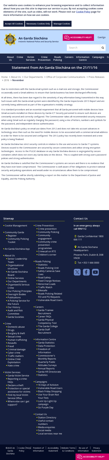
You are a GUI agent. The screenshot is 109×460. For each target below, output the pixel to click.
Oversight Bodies (17, 294)
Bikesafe (42, 290)
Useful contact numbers (45, 422)
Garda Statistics (46, 342)
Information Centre (45, 339)
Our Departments (33, 77)
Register (12, 235)
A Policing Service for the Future (19, 302)
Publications (14, 297)
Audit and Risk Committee (15, 312)
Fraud (11, 346)
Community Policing (48, 232)
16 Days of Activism (48, 384)
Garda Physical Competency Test (47, 321)
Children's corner (47, 254)
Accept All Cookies (14, 23)
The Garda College (48, 326)
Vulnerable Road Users (50, 300)
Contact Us (41, 414)
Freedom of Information (44, 351)
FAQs (28, 448)
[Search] (83, 47)
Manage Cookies (62, 23)
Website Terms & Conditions (68, 449)
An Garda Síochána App (17, 248)
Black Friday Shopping (50, 391)
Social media (44, 430)
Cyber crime (14, 352)
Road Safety (44, 277)
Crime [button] (20, 57)
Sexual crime (14, 336)
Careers (39, 306)
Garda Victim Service (18, 375)
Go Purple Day (45, 407)
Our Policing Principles (20, 291)
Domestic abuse (16, 326)
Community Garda (14, 232)
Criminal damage (17, 349)
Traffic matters (16, 355)
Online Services (16, 278)
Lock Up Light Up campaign (47, 403)
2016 (6, 80)
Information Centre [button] (82, 58)
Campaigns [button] (98, 57)
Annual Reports (46, 368)
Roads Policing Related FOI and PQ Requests (50, 295)
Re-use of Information (83, 449)
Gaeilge (102, 37)
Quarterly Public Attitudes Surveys (47, 363)
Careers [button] (69, 57)
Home (4, 77)
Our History (14, 307)
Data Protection (46, 345)
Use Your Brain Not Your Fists (48, 396)
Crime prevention (47, 228)
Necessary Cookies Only (38, 23)
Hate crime (13, 365)
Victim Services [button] (30, 58)
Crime (8, 323)
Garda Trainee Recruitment (45, 312)
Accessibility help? (81, 37)
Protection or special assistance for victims (19, 390)
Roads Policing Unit (48, 267)
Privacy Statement (96, 449)
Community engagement (45, 237)
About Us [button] (10, 58)
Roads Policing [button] (57, 58)
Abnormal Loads (46, 284)
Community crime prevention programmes (47, 245)
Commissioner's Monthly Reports (47, 357)
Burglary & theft (16, 333)
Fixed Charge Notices (49, 280)
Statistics (43, 264)
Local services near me (50, 433)
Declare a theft (15, 385)
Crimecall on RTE (47, 251)
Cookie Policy (83, 11)
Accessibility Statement (53, 449)
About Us (16, 77)
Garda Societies (16, 316)
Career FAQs (44, 316)
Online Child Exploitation (14, 361)
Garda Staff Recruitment (44, 331)
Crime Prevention (44, 225)
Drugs (11, 330)
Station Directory (47, 417)
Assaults (12, 342)
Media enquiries (46, 427)
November (18, 80)
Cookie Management (16, 225)
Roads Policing (43, 261)
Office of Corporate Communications (65, 77)
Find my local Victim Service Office (18, 396)
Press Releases (96, 77)
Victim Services (12, 372)
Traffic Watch (45, 287)
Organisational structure (16, 267)
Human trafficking (17, 339)
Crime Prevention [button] (44, 58)
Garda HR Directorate (49, 371)
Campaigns (41, 381)
